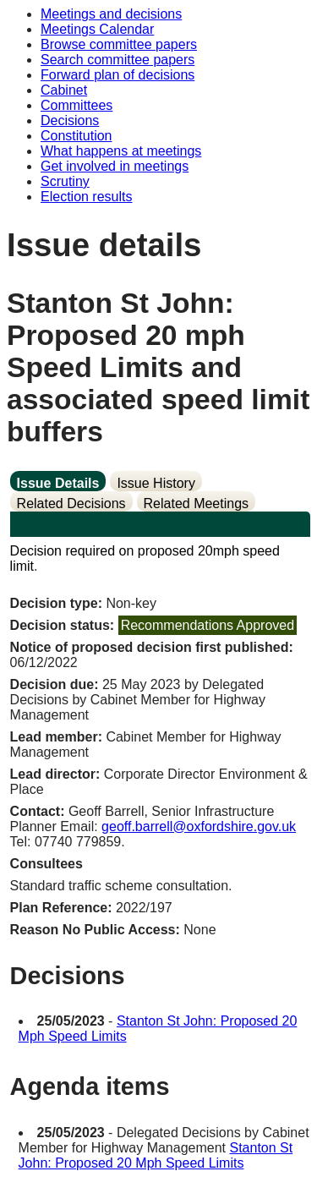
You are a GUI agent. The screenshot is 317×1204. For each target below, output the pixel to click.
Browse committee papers (119, 44)
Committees (76, 105)
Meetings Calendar (97, 29)
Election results (87, 196)
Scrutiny (65, 181)
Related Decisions (71, 503)
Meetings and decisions (111, 14)
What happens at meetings (121, 151)
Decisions (70, 120)
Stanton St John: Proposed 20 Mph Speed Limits (156, 1155)
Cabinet (64, 90)
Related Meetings (196, 503)
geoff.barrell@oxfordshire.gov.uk (198, 826)
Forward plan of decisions (117, 75)
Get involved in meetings (115, 166)
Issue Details (58, 483)
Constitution (76, 136)
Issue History (155, 483)
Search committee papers (117, 59)
